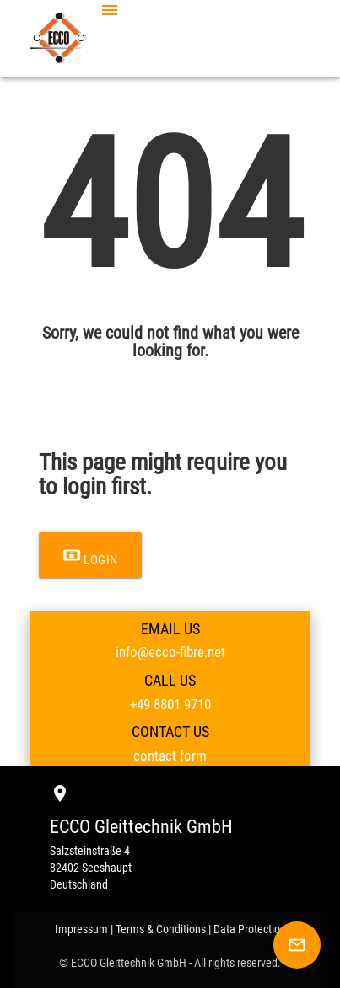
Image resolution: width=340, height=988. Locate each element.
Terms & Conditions (161, 929)
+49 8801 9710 (170, 704)
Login (90, 555)
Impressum (81, 929)
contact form (170, 755)
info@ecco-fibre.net (170, 652)
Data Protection (249, 929)
